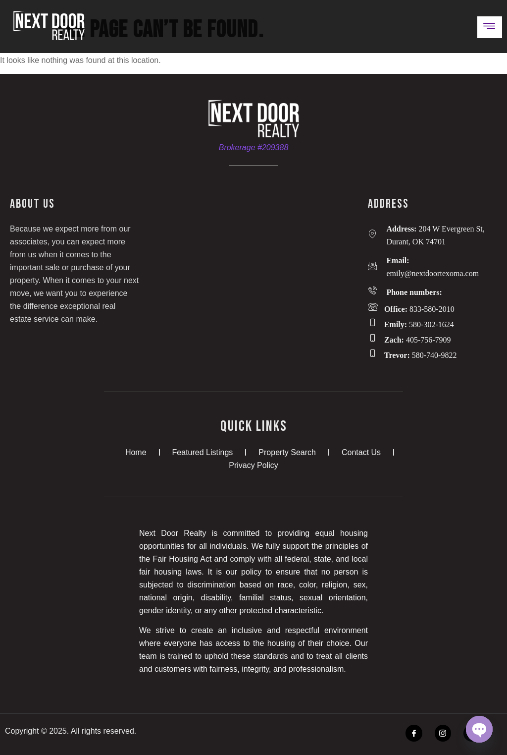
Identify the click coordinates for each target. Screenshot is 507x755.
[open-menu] (489, 27)
